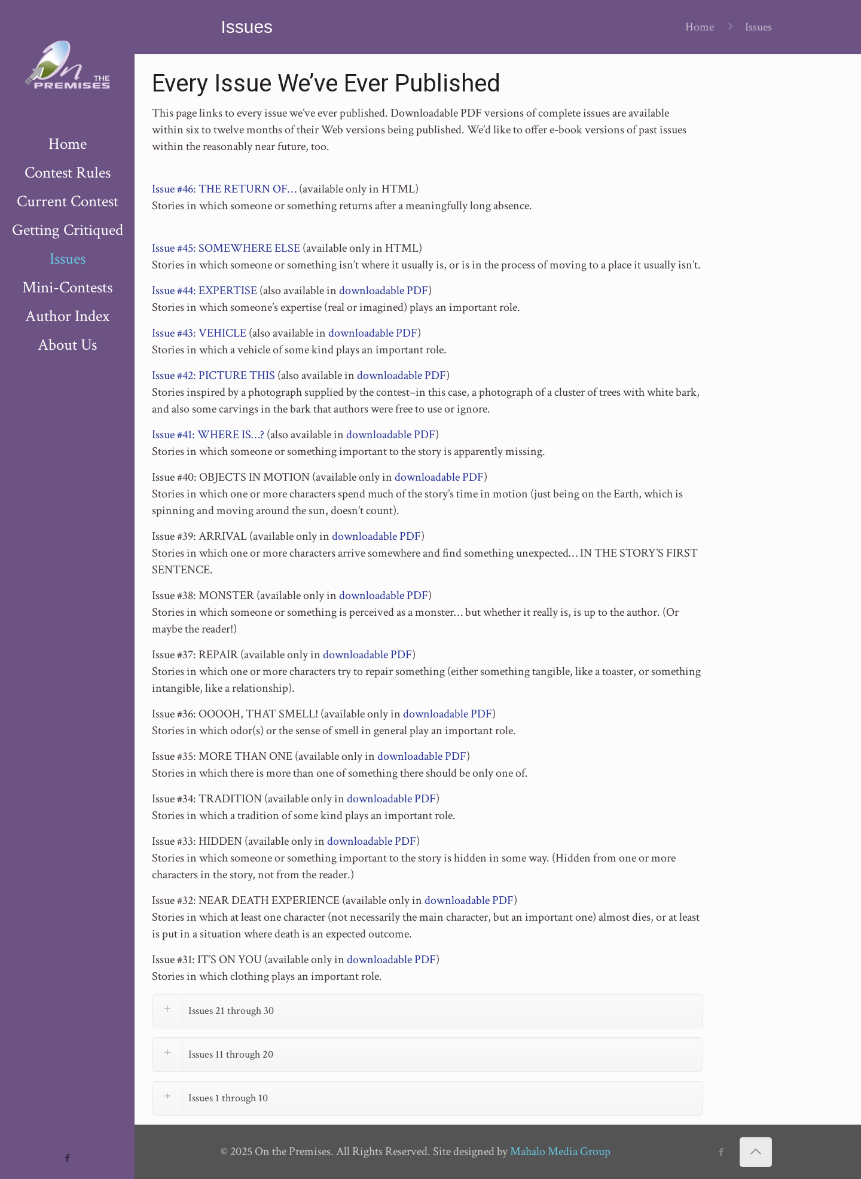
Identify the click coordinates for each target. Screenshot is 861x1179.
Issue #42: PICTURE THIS (213, 375)
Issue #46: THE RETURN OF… (224, 189)
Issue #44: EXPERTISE (204, 290)
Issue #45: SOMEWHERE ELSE (226, 248)
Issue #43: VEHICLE (199, 333)
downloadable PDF (383, 290)
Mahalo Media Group (560, 1151)
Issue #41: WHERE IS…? (208, 434)
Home (699, 27)
